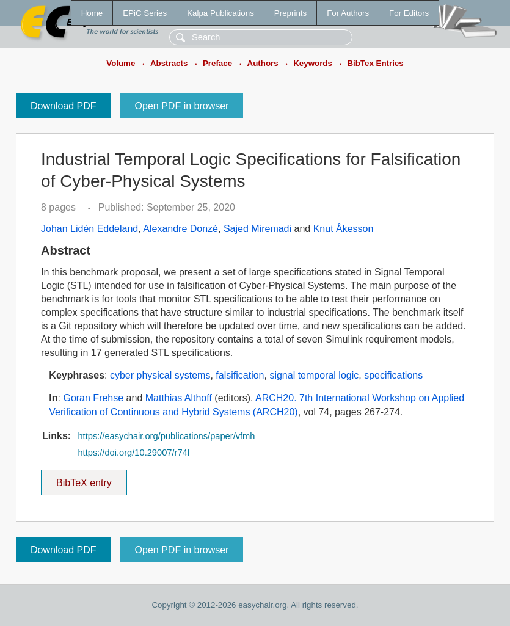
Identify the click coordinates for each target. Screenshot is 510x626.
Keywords (312, 63)
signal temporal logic (314, 375)
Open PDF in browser (182, 106)
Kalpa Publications (220, 13)
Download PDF (64, 106)
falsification (240, 375)
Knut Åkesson (343, 229)
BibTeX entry (83, 479)
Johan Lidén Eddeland (89, 229)
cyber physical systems (160, 375)
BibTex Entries (375, 63)
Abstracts (169, 63)
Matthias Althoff (178, 398)
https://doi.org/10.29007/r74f (133, 452)
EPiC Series (145, 13)
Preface (217, 63)
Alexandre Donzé (180, 229)
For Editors (409, 13)
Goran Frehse (93, 398)
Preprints (290, 13)
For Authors (348, 13)
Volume (120, 63)
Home (92, 13)
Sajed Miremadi (257, 229)
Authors (263, 63)
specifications (393, 375)
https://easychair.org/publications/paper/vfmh (166, 436)
